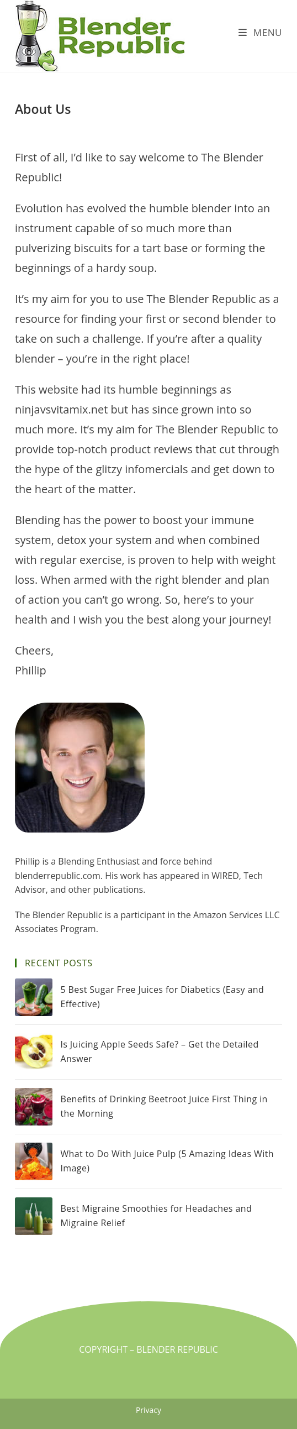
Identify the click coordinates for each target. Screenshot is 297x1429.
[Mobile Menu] (260, 32)
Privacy (148, 1410)
